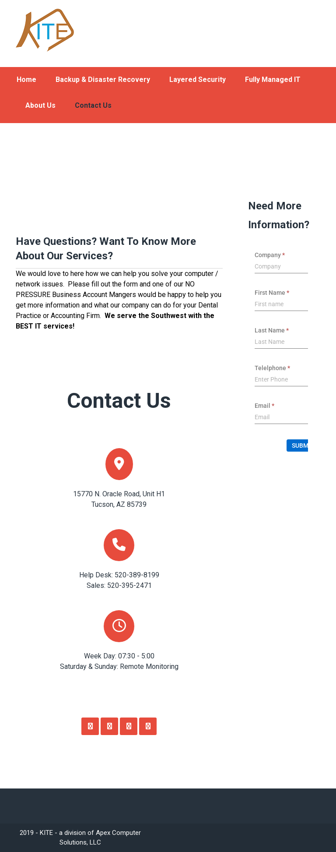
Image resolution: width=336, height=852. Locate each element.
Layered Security (197, 79)
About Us (40, 105)
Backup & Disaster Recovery (103, 79)
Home (26, 79)
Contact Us (93, 105)
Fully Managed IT (273, 79)
